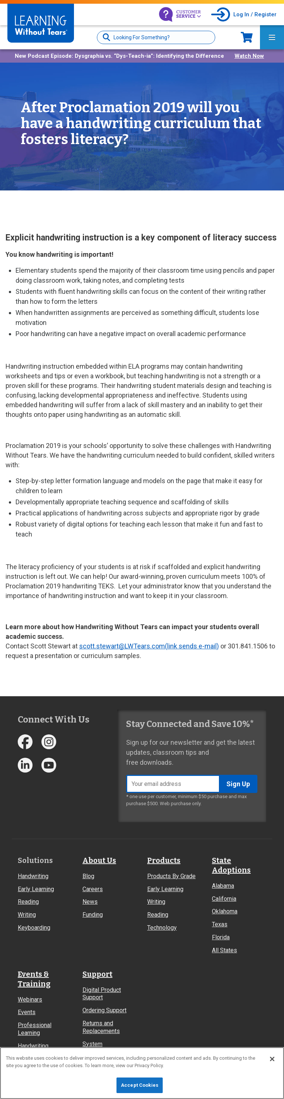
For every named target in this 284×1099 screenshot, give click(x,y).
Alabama (223, 885)
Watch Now (249, 56)
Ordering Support (104, 1010)
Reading (28, 901)
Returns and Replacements (101, 1027)
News (90, 901)
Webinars (30, 999)
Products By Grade (171, 876)
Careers (92, 889)
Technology (162, 927)
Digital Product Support (101, 993)
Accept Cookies (139, 1085)
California (224, 898)
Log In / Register (255, 14)
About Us (99, 860)
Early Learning (36, 889)
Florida (221, 937)
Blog (88, 876)
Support (97, 974)
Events (27, 1012)
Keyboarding (34, 927)
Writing (27, 914)
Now (247, 37)
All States (224, 950)
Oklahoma (224, 911)
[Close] (272, 1059)
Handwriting (33, 876)
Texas (219, 924)
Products (163, 860)
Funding (92, 914)
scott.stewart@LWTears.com (149, 646)
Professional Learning (34, 1029)
